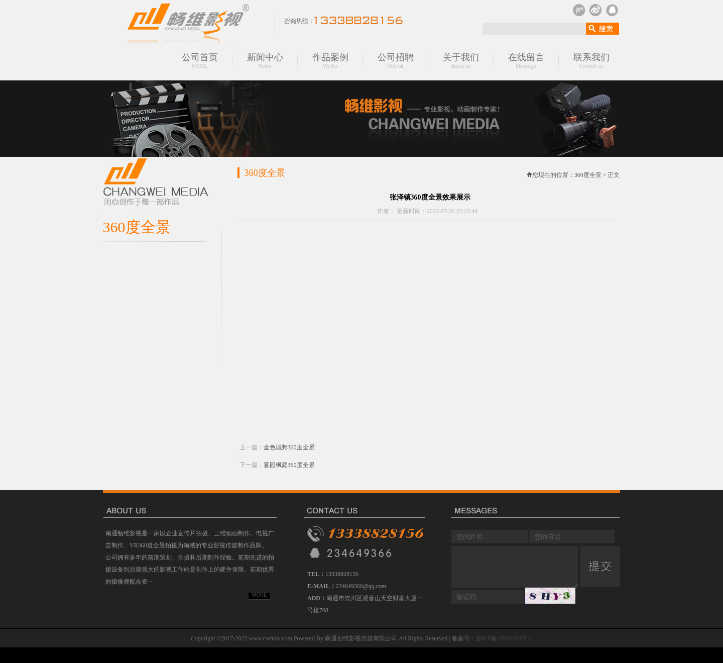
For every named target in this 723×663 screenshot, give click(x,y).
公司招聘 (396, 60)
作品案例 (330, 60)
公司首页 (200, 60)
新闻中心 (265, 60)
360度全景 (588, 174)
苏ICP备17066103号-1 (504, 638)
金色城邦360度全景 (289, 447)
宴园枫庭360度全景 (289, 464)
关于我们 (461, 60)
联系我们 (591, 60)
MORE (259, 595)
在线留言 (526, 60)
